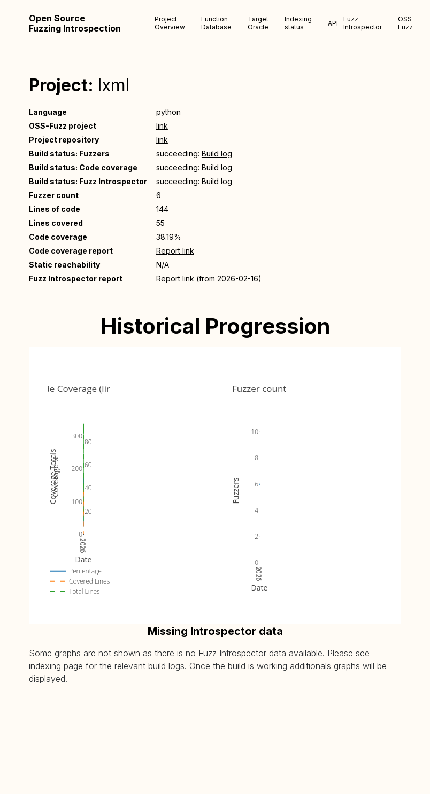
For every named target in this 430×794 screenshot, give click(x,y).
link (162, 125)
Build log (217, 153)
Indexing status (298, 23)
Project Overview (170, 23)
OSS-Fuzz (406, 23)
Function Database (216, 23)
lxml (113, 85)
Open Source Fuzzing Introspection (75, 23)
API (333, 23)
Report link (175, 250)
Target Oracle (258, 23)
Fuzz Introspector (362, 23)
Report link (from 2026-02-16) (209, 278)
